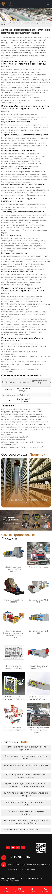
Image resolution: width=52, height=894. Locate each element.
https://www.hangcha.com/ (13, 440)
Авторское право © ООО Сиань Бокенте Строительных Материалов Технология (21, 879)
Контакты (45, 890)
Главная (3, 23)
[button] (47, 483)
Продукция (19, 890)
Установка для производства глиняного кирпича (26, 757)
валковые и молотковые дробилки (21, 829)
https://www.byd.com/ (33, 447)
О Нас (32, 890)
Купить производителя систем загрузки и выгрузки (26, 794)
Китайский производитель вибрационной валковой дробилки (26, 821)
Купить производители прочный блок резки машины (26, 775)
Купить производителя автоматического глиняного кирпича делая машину (26, 784)
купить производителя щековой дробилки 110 (26, 766)
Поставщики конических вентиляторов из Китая (26, 803)
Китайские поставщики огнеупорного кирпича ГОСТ (26, 748)
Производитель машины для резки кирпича (26, 812)
